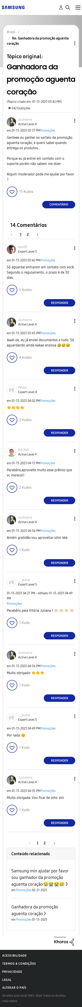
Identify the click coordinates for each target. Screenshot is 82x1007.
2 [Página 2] (28, 234)
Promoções (47, 130)
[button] (67, 120)
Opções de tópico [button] (67, 43)
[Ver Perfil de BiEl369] (23, 450)
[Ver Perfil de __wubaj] (24, 580)
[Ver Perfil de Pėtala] (22, 387)
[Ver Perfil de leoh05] (23, 247)
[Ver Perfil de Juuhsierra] (25, 120)
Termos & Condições (19, 964)
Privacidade (12, 972)
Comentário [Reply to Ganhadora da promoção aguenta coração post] (58, 204)
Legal (7, 980)
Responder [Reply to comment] (59, 303)
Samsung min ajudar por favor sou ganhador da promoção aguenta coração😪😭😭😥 (39, 877)
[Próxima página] (36, 234)
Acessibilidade (14, 955)
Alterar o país (14, 988)
